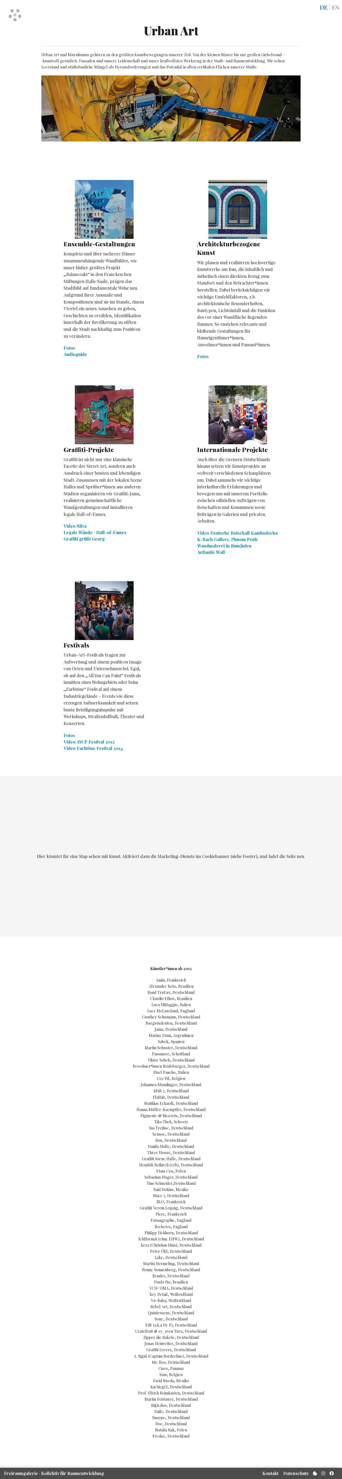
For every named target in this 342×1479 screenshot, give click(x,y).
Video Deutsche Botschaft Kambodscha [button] (237, 533)
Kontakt (270, 1473)
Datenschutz (296, 1473)
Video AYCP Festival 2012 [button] (89, 742)
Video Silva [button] (75, 526)
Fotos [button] (69, 348)
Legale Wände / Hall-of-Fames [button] (95, 532)
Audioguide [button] (75, 354)
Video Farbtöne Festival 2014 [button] (93, 748)
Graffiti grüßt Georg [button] (84, 539)
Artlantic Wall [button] (211, 552)
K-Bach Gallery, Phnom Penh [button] (227, 539)
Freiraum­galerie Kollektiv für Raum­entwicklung (54, 1473)
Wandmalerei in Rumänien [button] (224, 546)
